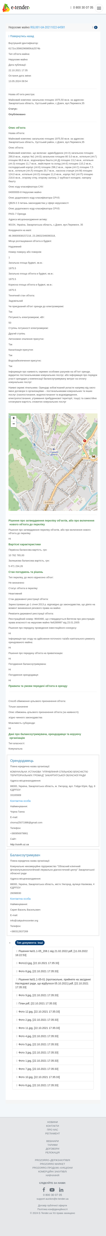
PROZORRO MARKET (52, 1164)
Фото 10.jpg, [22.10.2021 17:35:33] (39, 1077)
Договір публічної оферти (52, 1205)
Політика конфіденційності (52, 1209)
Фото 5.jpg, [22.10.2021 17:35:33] (38, 1044)
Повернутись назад (21, 36)
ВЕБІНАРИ (52, 1141)
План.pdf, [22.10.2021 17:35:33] (37, 1003)
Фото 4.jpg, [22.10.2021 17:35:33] (38, 1036)
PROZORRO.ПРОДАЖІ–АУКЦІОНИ (52, 1167)
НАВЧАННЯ (52, 1175)
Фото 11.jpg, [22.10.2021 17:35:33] (39, 1027)
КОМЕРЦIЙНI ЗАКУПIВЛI (52, 1171)
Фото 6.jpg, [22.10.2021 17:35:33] (38, 1085)
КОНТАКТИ (52, 1125)
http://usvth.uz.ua (19, 844)
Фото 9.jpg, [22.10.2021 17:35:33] (38, 995)
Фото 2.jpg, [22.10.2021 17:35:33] (38, 1019)
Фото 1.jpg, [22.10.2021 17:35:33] (38, 1060)
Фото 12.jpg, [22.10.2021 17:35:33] (39, 1011)
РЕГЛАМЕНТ (52, 1133)
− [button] (13, 424)
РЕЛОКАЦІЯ (53, 1152)
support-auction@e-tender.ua (53, 1198)
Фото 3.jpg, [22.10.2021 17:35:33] (38, 1052)
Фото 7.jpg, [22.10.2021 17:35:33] (38, 1068)
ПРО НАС (52, 1129)
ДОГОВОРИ (52, 1148)
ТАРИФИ (52, 1144)
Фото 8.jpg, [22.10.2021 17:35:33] (38, 971)
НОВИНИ (52, 1122)
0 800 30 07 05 (82, 7)
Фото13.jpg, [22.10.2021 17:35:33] (39, 963)
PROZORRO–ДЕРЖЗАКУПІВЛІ (52, 1160)
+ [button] (13, 418)
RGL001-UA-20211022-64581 (47, 27)
